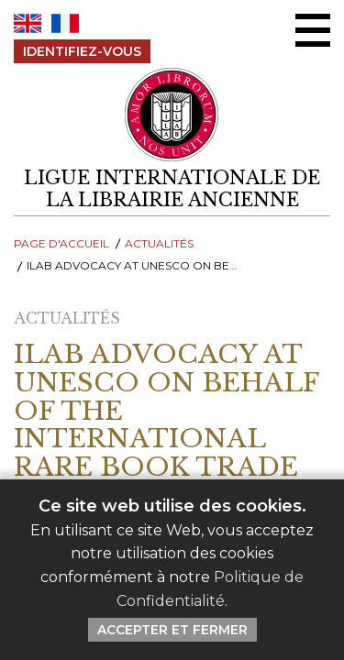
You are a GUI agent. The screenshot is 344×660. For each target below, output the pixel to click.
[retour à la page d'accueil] (172, 189)
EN (27, 23)
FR (65, 23)
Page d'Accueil (61, 243)
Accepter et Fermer (172, 630)
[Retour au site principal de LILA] (172, 115)
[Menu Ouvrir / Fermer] (312, 30)
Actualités (159, 243)
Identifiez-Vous (82, 51)
